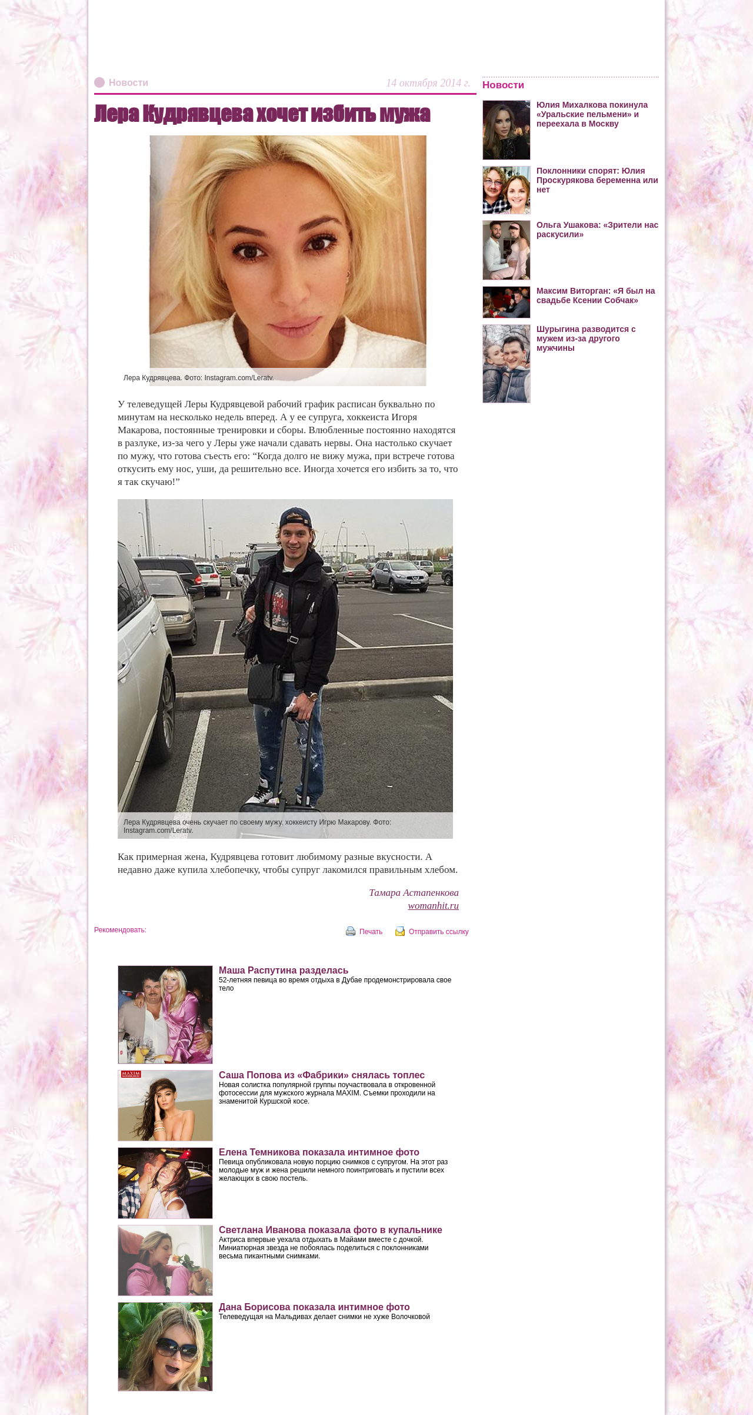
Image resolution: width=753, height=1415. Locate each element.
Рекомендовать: (120, 930)
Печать (370, 932)
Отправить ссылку (439, 932)
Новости (128, 83)
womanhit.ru (433, 905)
